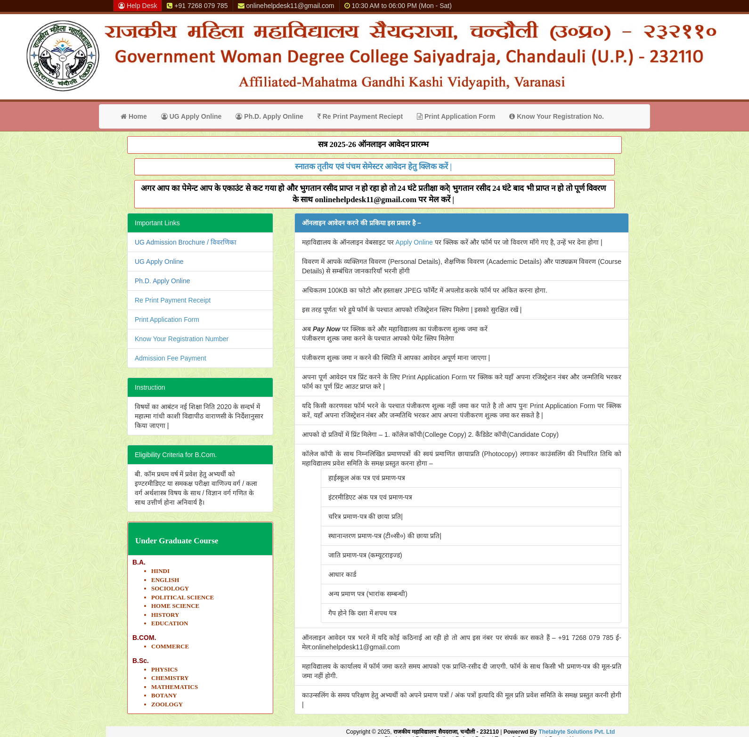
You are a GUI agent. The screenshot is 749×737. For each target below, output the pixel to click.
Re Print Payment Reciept (360, 116)
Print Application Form (456, 116)
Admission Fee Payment (170, 358)
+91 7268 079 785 (197, 5)
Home (134, 116)
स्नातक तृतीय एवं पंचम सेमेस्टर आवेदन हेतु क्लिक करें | (373, 166)
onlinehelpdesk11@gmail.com (286, 5)
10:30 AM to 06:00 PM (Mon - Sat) (398, 5)
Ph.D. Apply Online (269, 116)
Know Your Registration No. (556, 116)
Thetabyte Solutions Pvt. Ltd (576, 732)
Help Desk (137, 5)
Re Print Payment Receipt (173, 300)
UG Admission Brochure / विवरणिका (185, 242)
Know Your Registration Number (181, 339)
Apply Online (413, 242)
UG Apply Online (191, 116)
